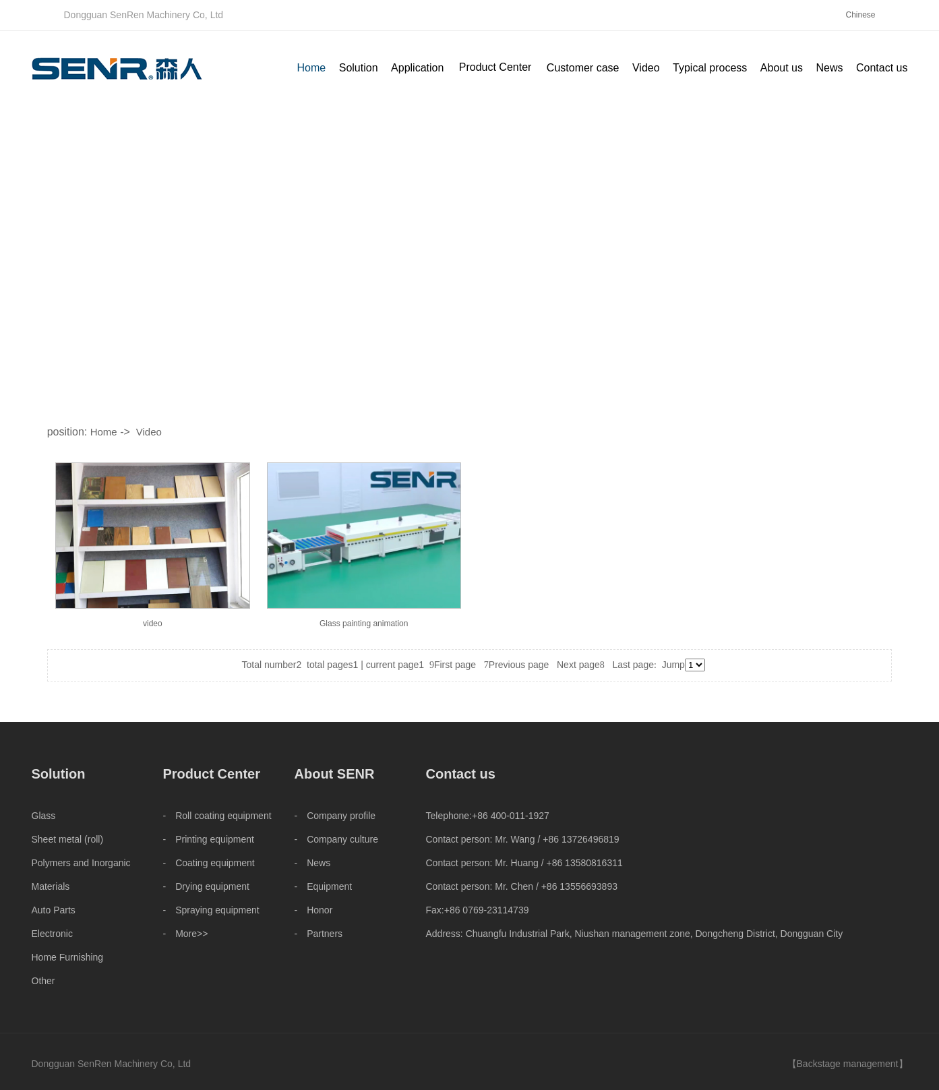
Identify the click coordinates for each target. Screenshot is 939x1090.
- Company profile (335, 815)
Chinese (860, 15)
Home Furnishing (68, 957)
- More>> (185, 933)
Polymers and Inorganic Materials (81, 874)
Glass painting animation (364, 623)
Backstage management (848, 1063)
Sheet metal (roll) (68, 839)
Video (149, 431)
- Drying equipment (206, 886)
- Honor (314, 910)
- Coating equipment (209, 862)
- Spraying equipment (211, 910)
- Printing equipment (208, 839)
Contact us (460, 773)
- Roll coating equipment (217, 815)
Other (43, 980)
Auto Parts (53, 910)
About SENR (335, 773)
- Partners (319, 933)
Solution (59, 773)
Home (103, 431)
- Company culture (337, 839)
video (152, 623)
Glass (44, 815)
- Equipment (324, 886)
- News (313, 862)
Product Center (495, 67)
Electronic (52, 933)
